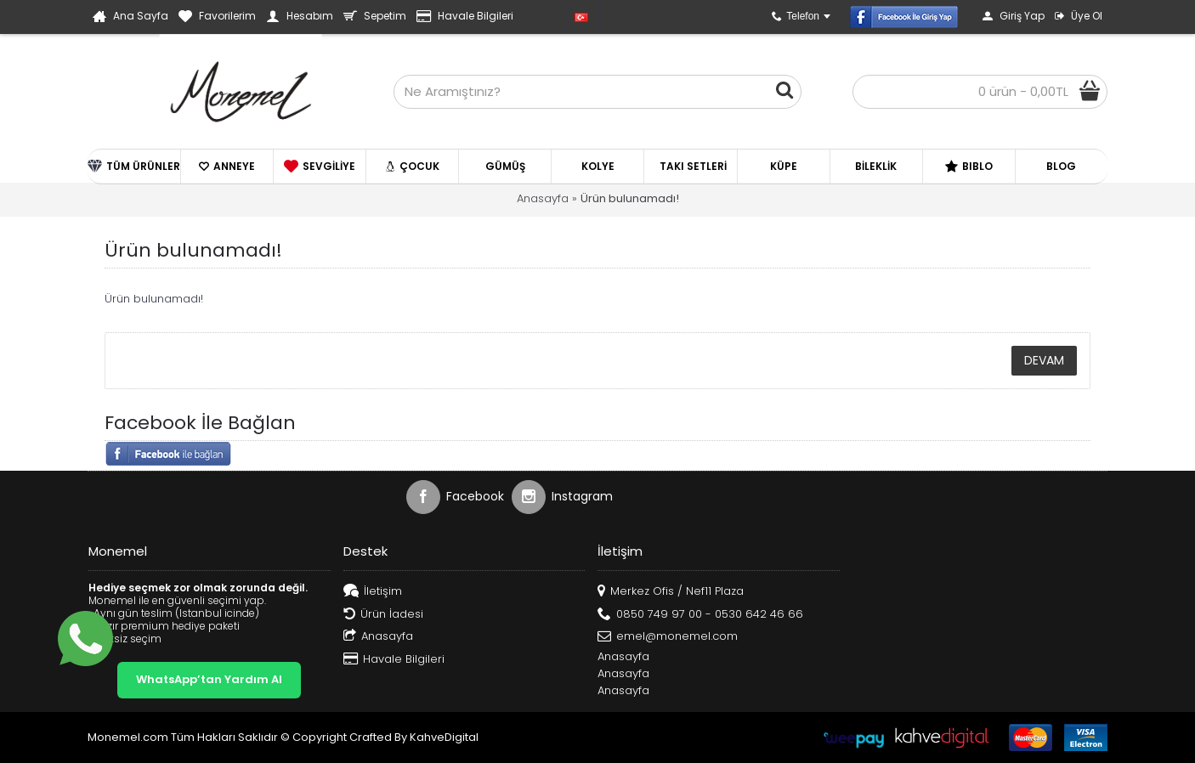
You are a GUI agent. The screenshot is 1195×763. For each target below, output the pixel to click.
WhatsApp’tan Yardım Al (209, 679)
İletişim (372, 592)
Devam (1044, 360)
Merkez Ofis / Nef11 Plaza (671, 592)
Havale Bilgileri (394, 660)
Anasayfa (543, 198)
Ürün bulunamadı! (630, 198)
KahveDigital (444, 737)
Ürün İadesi (383, 615)
